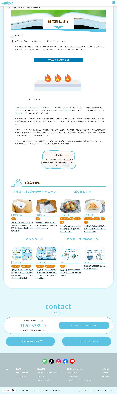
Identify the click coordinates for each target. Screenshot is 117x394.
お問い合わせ (106, 369)
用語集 (58, 154)
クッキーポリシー (25, 391)
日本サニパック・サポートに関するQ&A (81, 380)
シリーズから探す (21, 376)
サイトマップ (57, 391)
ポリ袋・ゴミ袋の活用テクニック (48, 373)
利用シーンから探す (22, 373)
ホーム (6, 369)
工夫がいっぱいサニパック (75, 369)
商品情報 (18, 369)
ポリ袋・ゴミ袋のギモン (45, 380)
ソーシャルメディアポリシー (42, 391)
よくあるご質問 (72, 373)
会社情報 (105, 376)
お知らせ (105, 373)
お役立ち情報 (40, 369)
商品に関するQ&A (74, 376)
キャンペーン (42, 376)
